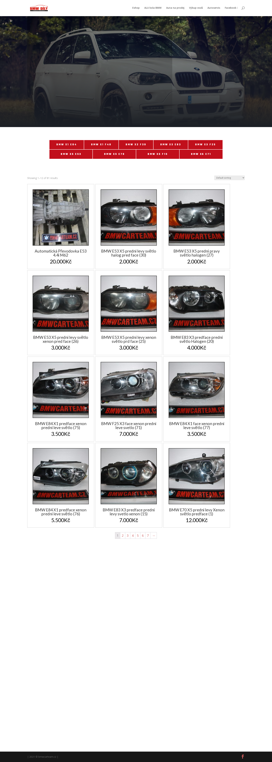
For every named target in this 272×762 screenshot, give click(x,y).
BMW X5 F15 (158, 154)
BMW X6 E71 (201, 154)
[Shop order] (229, 177)
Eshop (136, 8)
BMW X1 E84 (66, 145)
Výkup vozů (196, 8)
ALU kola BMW (153, 8)
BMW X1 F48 (101, 145)
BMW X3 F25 (205, 145)
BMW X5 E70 (114, 154)
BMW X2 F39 (136, 145)
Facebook (231, 8)
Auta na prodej (175, 8)
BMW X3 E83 (170, 145)
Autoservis (213, 8)
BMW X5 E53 (71, 154)
